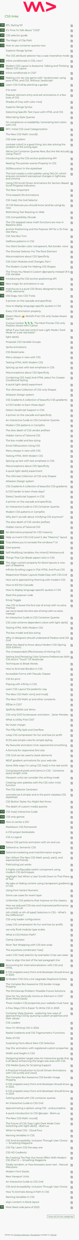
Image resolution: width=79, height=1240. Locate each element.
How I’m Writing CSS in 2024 (22, 1027)
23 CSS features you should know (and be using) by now (35, 206)
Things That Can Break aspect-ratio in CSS (30, 557)
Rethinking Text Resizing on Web (25, 212)
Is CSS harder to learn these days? (25, 405)
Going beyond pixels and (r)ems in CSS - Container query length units (35, 772)
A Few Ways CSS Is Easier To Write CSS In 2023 (32, 1008)
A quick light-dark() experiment (24, 384)
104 (2, 847)
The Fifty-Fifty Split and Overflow (25, 729)
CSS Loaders (13, 1022)
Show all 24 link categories (60, 1216)
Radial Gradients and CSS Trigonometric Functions (35, 1032)
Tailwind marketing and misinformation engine (33, 852)
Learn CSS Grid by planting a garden (27, 84)
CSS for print (13, 679)
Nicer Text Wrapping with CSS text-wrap (29, 944)
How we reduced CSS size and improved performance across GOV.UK (37, 906)
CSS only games (15, 816)
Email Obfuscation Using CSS (23, 445)
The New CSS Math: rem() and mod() (27, 694)
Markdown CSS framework (21, 827)
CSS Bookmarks (15, 352)
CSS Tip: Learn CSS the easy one (24, 1147)
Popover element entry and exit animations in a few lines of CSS (36, 96)
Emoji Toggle (13, 600)
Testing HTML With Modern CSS (24, 362)
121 (1, 65)
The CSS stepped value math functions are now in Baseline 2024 (35, 223)
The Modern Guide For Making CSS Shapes (31, 266)
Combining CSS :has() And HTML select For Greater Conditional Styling (35, 379)
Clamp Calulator (15, 939)
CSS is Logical (14, 837)
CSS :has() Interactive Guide (22, 811)
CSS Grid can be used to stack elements (29, 755)
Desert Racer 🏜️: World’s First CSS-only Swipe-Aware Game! (36, 317)
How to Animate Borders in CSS (24, 668)
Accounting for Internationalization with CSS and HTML (34, 966)
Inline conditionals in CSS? (21, 72)
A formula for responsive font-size (25, 750)
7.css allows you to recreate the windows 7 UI (32, 542)
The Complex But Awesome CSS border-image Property (33, 985)
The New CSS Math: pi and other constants (30, 699)
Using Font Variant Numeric (22, 890)
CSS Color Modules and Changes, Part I (28, 261)
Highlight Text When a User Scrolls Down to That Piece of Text (37, 877)
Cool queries (13, 547)
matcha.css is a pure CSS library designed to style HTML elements (34, 290)
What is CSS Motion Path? (21, 934)
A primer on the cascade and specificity (29, 300)
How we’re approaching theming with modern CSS (35, 579)
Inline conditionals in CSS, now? (24, 60)
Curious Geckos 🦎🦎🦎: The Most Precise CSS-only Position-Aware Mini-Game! (35, 324)
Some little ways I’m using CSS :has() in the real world (36, 765)
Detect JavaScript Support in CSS (25, 410)
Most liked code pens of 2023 (22, 1207)
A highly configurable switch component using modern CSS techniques (33, 870)
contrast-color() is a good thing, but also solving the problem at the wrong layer (35, 145)
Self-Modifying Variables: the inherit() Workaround (35, 552)
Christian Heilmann (22, 1235)
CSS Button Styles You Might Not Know (28, 801)
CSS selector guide (17, 35)
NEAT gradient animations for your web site (31, 760)
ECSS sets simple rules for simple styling (29, 740)
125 (2, 35)
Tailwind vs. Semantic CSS (21, 847)
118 (2, 278)
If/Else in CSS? (14, 704)
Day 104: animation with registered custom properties (37, 1048)
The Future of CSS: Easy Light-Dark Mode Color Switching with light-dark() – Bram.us (33, 1124)
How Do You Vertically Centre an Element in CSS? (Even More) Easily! (34, 997)
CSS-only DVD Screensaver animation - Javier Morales (37, 714)
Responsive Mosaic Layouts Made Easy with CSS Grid (36, 574)
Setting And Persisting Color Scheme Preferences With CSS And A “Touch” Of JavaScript (38, 658)
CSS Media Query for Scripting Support (28, 1065)
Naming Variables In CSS (20, 1135)
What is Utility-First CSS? (20, 719)
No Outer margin (16, 724)
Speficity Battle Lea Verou (21, 709)
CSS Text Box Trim (16, 236)
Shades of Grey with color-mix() (24, 102)
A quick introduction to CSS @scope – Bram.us (33, 1113)
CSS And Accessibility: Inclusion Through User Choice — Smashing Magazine (36, 1142)
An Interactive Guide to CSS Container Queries (32, 420)
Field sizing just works (18, 864)
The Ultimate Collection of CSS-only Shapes (31, 389)
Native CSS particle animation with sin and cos (33, 842)
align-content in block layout (22, 1202)
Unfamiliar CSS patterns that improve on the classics (36, 900)
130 (2, 25)
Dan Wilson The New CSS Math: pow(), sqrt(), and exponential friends (34, 859)
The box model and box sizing (23, 440)
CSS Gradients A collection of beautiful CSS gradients (36, 399)
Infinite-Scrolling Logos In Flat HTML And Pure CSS (35, 569)
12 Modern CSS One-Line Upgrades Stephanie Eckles (36, 979)
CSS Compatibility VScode (21, 217)
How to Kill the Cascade (19, 585)
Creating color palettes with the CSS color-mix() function (33, 784)
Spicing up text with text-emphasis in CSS (30, 367)
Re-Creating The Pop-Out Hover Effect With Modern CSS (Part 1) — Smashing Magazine (36, 1159)
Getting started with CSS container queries (30, 1098)
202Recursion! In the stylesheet (24, 168)
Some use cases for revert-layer (24, 895)
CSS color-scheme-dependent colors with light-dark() (37, 622)
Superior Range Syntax (19, 50)
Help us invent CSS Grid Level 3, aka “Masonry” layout (36, 537)
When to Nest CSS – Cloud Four (24, 1130)
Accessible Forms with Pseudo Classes (28, 673)
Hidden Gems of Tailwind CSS (23, 435)
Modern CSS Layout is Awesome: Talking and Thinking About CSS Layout (37, 67)
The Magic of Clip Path (19, 40)
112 (1, 316)
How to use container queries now (26, 45)
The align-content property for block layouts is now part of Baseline (35, 564)
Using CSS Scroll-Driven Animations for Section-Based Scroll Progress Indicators (37, 184)
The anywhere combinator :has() (24, 950)
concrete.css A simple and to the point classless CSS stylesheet (36, 796)
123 (2, 45)
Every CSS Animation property (23, 311)
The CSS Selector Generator (22, 789)
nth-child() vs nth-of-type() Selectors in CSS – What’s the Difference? (36, 913)
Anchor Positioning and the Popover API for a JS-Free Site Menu (37, 230)
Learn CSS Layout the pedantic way (26, 689)
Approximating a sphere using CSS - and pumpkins (35, 1108)
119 (2, 77)
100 (2, 979)
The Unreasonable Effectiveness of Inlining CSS (33, 651)
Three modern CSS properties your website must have (37, 1003)
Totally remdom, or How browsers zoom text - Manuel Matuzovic (37, 1166)
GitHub (53, 1235)
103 (2, 816)
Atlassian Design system (20, 394)
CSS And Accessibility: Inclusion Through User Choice (36, 1186)
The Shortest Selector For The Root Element (31, 251)
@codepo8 (35, 1235)
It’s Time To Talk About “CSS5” (23, 30)
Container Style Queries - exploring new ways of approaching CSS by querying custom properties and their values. (37, 1016)
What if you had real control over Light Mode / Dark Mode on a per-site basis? (35, 331)
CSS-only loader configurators (23, 919)
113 (1, 537)
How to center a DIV (17, 822)
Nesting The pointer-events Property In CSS (31, 163)
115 (1, 532)
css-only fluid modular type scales (25, 929)
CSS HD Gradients (16, 1152)
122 (2, 60)
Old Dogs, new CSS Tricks (20, 295)
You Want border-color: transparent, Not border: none (37, 246)
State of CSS (13, 1038)
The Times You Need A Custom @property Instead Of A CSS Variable (38, 273)
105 (2, 811)
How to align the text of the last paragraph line (33, 960)
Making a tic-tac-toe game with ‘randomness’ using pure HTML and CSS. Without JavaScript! (36, 79)
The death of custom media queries (26, 806)
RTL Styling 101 (14, 25)
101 (2, 965)
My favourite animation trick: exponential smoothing (36, 745)
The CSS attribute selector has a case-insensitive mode (37, 55)
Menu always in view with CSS (23, 357)
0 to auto (11, 90)
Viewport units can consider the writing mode (32, 777)
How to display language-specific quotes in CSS (33, 306)
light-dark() (12, 337)
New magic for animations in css (25, 283)
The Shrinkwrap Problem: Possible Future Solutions (35, 991)
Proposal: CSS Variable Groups (23, 342)
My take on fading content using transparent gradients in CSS (38, 884)
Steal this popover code (19, 595)
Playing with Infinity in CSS (21, 684)
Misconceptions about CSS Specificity (27, 256)
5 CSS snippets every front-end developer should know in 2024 (37, 973)
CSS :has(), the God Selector (22, 200)
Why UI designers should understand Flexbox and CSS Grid (37, 639)
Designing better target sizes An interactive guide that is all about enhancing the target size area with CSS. (37, 1059)
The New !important (17, 190)
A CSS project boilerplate (20, 832)
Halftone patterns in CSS (20, 241)
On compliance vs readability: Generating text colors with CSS (36, 123)
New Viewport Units (17, 1176)
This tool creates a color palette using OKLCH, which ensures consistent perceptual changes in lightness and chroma (36, 176)
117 (2, 129)
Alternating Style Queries (20, 117)
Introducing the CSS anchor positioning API (31, 158)
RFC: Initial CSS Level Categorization (27, 129)
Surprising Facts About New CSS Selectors (30, 1043)
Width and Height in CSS (20, 1053)
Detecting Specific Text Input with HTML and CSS (34, 112)
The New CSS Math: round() (22, 134)
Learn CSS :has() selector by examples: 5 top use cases (37, 955)
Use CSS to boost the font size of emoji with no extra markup (36, 606)
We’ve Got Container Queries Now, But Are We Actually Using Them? (38, 152)
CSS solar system (15, 139)
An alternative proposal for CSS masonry (29, 532)
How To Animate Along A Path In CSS (27, 1191)
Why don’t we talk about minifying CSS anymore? (34, 517)
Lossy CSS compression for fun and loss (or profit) (34, 924)
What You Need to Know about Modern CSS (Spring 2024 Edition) (36, 646)
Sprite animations (16, 347)
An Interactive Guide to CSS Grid (24, 1103)
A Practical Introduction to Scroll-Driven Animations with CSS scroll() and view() (36, 1071)
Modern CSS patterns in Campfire (25, 425)
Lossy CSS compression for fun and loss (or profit (34, 735)
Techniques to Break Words (22, 663)
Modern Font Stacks (17, 1171)
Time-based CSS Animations (22, 195)
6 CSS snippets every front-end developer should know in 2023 (37, 1092)
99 (1, 1207)
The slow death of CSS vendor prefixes (28, 430)
